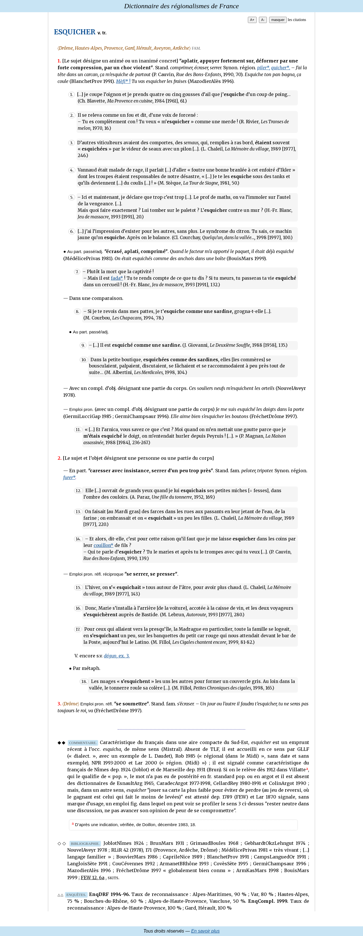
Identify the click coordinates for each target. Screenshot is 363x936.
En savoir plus (205, 931)
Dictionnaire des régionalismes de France (181, 6)
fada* (117, 278)
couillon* (103, 545)
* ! (123, 81)
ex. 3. (117, 656)
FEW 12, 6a (92, 877)
